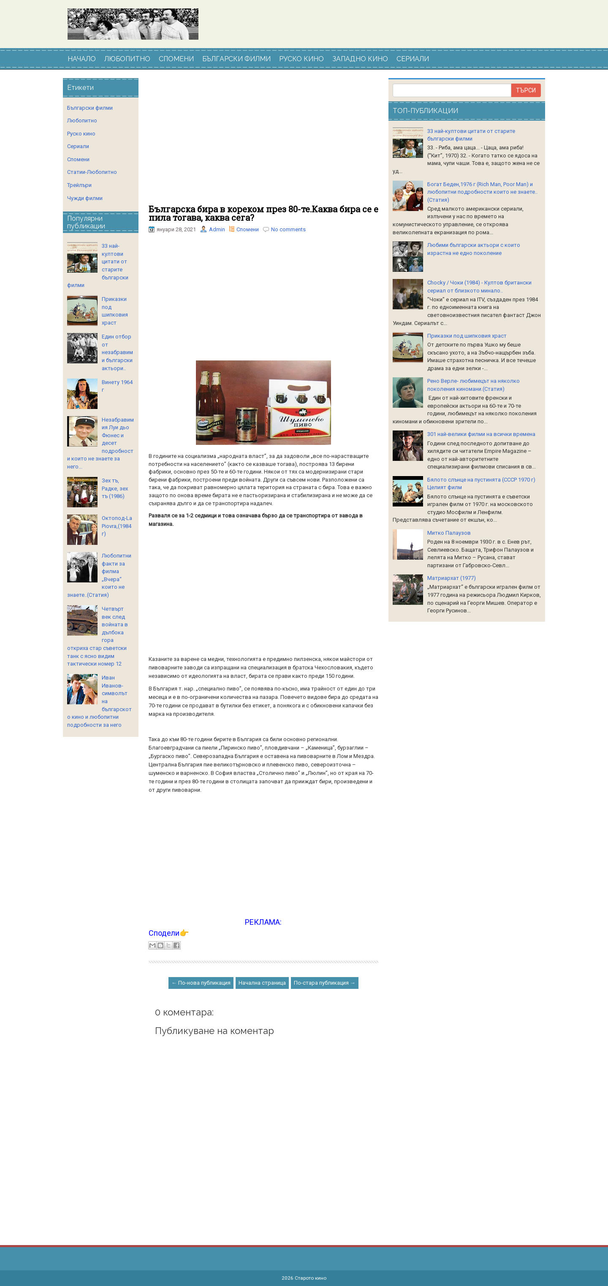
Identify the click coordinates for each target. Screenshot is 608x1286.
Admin (217, 229)
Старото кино (310, 1278)
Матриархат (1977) (451, 578)
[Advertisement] (263, 141)
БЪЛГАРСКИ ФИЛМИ (236, 59)
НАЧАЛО (82, 59)
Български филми (90, 108)
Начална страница (262, 983)
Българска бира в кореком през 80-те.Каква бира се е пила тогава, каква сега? (263, 213)
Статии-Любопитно (92, 172)
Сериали (78, 146)
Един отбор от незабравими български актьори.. (117, 352)
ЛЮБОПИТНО (127, 59)
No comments (288, 229)
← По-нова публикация (201, 983)
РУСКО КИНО (301, 59)
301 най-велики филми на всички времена (481, 434)
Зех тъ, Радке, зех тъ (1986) (115, 488)
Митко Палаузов (449, 533)
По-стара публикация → (325, 983)
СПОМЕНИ (176, 59)
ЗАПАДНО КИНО (360, 59)
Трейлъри (79, 185)
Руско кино (81, 133)
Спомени (247, 229)
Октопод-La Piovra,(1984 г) (117, 526)
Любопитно (82, 120)
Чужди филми (85, 198)
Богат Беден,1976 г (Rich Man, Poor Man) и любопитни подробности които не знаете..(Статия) (482, 192)
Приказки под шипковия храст (467, 336)
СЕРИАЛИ (412, 59)
